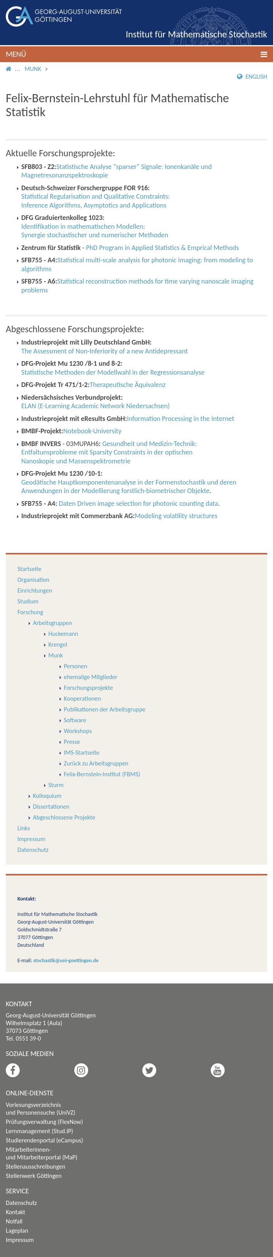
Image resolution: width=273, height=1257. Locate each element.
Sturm (55, 785)
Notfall (14, 1221)
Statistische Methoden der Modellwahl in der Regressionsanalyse (113, 372)
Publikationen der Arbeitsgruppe (104, 709)
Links (23, 828)
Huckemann (63, 633)
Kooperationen (82, 698)
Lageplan (17, 1230)
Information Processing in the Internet (180, 418)
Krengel (57, 644)
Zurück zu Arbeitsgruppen (96, 763)
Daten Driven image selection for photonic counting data (138, 503)
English (252, 76)
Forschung (30, 612)
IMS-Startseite (81, 752)
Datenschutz (32, 849)
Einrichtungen (34, 590)
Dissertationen (51, 806)
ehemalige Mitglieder (91, 677)
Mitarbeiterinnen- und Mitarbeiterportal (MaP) (41, 1153)
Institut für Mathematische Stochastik (196, 34)
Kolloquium (47, 795)
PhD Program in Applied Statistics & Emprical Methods (162, 247)
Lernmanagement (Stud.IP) (39, 1131)
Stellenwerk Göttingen (33, 1175)
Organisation (33, 579)
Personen (75, 666)
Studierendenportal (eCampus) (44, 1140)
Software (75, 720)
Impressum (31, 839)
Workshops (78, 731)
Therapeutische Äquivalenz (128, 384)
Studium (27, 601)
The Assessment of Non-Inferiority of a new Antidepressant (104, 351)
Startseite (29, 569)
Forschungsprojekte (88, 687)
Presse (72, 741)
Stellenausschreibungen (35, 1166)
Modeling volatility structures (176, 516)
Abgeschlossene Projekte (64, 817)
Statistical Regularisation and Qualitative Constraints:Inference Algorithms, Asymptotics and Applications (95, 201)
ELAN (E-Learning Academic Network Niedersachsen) (95, 406)
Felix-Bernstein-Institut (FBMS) (102, 774)
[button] (136, 54)
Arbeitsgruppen (52, 623)
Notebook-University (92, 431)
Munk (33, 69)
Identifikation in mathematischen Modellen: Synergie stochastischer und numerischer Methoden (94, 231)
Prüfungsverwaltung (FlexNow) (44, 1121)
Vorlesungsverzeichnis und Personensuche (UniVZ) (40, 1108)
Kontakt (15, 1212)
